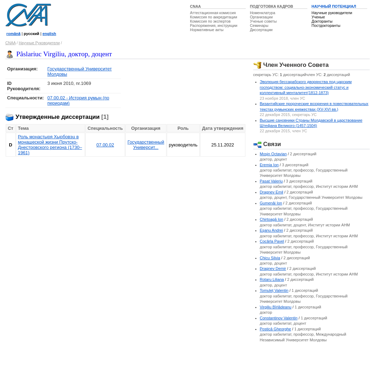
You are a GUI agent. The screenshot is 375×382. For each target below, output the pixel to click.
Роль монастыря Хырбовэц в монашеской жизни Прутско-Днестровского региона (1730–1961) (50, 144)
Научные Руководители (39, 43)
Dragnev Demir (273, 268)
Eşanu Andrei (271, 230)
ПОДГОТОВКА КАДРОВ (271, 6)
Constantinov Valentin (279, 318)
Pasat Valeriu (271, 181)
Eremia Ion (269, 165)
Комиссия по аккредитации (213, 17)
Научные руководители (332, 13)
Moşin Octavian (273, 154)
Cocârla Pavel (272, 241)
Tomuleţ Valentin (274, 290)
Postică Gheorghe (275, 329)
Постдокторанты (326, 25)
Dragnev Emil (271, 192)
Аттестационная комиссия (213, 13)
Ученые (318, 17)
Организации (261, 17)
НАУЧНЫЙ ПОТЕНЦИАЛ (334, 6)
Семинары (259, 25)
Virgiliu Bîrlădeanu (275, 307)
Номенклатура (262, 13)
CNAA (195, 6)
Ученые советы (263, 21)
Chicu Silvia (270, 258)
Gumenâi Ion (271, 203)
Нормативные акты (207, 30)
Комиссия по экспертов (210, 21)
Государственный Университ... (145, 144)
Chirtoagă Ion (271, 219)
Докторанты (322, 21)
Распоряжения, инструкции (214, 25)
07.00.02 (105, 144)
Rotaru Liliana (272, 279)
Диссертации (261, 30)
